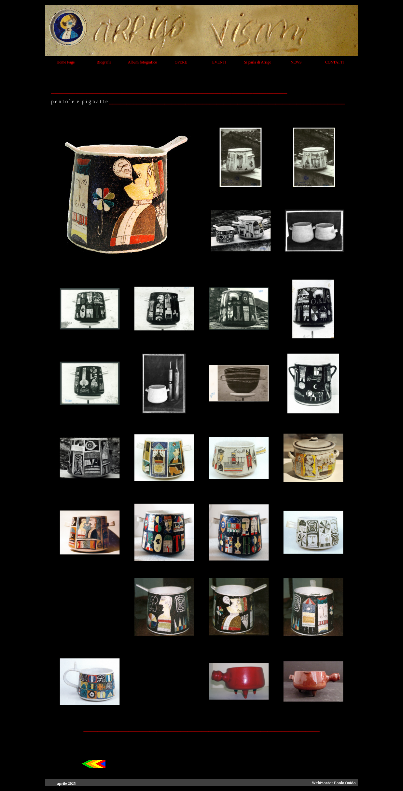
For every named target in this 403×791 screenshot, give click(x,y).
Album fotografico (142, 62)
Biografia (104, 62)
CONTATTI (334, 62)
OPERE (180, 62)
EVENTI (219, 62)
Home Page (66, 62)
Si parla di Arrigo (257, 62)
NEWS (296, 62)
